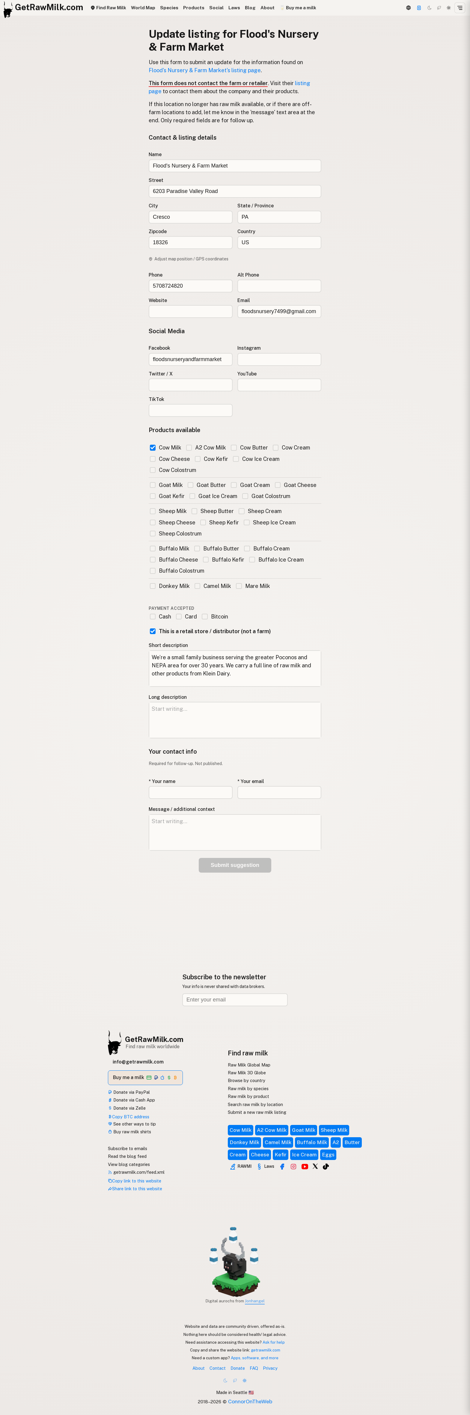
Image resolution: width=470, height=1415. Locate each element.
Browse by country (246, 1080)
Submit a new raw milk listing (257, 1112)
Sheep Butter (213, 511)
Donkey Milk (170, 586)
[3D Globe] (408, 8)
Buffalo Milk (169, 548)
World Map (143, 7)
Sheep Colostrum (176, 533)
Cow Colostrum (173, 470)
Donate (238, 1368)
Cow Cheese (170, 459)
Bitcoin (215, 616)
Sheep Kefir (219, 522)
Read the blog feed (127, 1156)
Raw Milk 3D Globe (247, 1072)
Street (156, 180)
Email (243, 300)
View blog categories (129, 1164)
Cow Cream (291, 447)
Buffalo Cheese (174, 559)
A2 (335, 1142)
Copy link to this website (134, 1180)
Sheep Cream (260, 511)
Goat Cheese (296, 485)
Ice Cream (304, 1155)
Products (193, 7)
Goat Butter (207, 485)
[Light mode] (449, 8)
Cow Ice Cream (256, 459)
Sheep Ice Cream (270, 522)
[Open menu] (459, 7)
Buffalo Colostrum (177, 571)
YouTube (247, 374)
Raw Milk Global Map (249, 1064)
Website (158, 300)
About (267, 7)
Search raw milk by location (255, 1104)
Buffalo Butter (216, 548)
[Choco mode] (439, 8)
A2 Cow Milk (206, 447)
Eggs (328, 1155)
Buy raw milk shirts (129, 1131)
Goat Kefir (167, 496)
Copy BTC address (128, 1116)
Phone (155, 275)
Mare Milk (253, 586)
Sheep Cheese (172, 522)
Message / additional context (182, 809)
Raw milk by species (248, 1088)
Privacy (270, 1368)
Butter (352, 1142)
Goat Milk (166, 485)
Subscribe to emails (127, 1148)
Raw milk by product (248, 1096)
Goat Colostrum (266, 496)
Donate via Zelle (127, 1108)
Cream (237, 1155)
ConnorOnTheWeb (250, 1401)
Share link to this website (135, 1188)
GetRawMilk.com (154, 1039)
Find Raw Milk (108, 7)
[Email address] (235, 999)
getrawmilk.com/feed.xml (136, 1172)
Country (246, 231)
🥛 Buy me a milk (297, 7)
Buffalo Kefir (223, 559)
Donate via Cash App (131, 1099)
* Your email (250, 781)
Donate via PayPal (129, 1092)
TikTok (156, 399)
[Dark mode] (429, 8)
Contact (218, 1368)
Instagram (249, 348)
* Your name (162, 781)
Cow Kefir (211, 459)
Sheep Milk (168, 511)
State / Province (255, 206)
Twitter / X (161, 374)
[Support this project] (419, 8)
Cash (160, 616)
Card (186, 616)
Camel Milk (213, 586)
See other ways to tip (132, 1123)
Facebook (159, 348)
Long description (168, 697)
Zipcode (158, 231)
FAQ (254, 1368)
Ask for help (274, 1342)
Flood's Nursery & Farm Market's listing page (205, 70)
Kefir (281, 1155)
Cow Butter (249, 447)
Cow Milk (165, 447)
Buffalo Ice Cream (276, 559)
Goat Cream (250, 485)
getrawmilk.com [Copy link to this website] (265, 1350)
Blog (250, 7)
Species (169, 7)
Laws (234, 7)
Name (155, 154)
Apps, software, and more (254, 1357)
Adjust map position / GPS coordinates (188, 259)
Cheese (260, 1155)
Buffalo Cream (267, 548)
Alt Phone (248, 275)
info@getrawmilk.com (138, 1062)
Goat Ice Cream (213, 496)
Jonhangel (255, 1300)
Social (216, 7)
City (153, 206)
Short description (168, 645)
